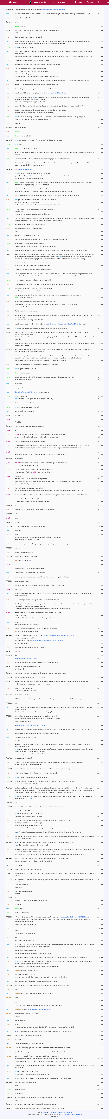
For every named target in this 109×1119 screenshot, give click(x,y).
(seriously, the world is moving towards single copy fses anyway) (35, 828)
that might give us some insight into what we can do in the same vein (37, 89)
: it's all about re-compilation (26, 148)
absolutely (18, 530)
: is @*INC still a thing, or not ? (26, 369)
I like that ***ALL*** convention (25, 933)
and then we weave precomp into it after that (29, 320)
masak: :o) (18, 887)
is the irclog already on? (22, 18)
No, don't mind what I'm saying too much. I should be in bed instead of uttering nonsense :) (43, 1078)
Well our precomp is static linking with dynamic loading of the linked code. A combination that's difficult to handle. (51, 250)
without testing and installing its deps (27, 540)
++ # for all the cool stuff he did (27, 499)
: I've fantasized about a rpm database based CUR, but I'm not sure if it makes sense (43, 1031)
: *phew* (19, 144)
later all (17, 894)
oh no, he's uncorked (21, 695)
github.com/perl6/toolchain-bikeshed (53, 10)
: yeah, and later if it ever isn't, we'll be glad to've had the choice (36, 200)
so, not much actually (22, 643)
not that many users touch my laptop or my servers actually (34, 953)
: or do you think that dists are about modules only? (32, 1074)
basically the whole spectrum (24, 552)
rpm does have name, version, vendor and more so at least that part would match (40, 1052)
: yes (17, 740)
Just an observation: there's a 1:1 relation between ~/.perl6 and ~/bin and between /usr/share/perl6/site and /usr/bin (52, 729)
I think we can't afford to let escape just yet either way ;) (34, 472)
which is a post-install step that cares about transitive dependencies (36, 85)
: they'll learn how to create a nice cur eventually (31, 845)
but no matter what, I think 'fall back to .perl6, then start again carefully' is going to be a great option (46, 304)
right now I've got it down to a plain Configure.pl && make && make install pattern (40, 673)
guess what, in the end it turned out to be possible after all (33, 288)
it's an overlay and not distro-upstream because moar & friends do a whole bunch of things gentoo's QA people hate (51, 681)
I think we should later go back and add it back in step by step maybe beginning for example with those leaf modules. (52, 80)
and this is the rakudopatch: (39, 640)
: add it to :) (33, 1009)
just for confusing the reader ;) (24, 411)
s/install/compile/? (21, 128)
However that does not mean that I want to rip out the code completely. (37, 64)
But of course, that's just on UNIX (25, 738)
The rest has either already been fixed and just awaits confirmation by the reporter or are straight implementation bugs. (52, 14)
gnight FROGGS (20, 1089)
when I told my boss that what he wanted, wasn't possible (33, 280)
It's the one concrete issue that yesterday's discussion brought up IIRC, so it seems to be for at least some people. (51, 957)
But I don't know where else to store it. (27, 624)
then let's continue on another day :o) (26, 1082)
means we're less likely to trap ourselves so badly (30, 307)
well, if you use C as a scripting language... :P (29, 1035)
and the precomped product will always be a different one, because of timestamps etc (42, 985)
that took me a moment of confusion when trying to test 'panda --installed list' (39, 585)
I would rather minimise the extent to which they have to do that (35, 852)
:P (15, 430)
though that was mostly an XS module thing (29, 178)
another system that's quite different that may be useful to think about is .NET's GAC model (44, 1059)
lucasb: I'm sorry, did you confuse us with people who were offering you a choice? (40, 110)
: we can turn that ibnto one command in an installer (33, 173)
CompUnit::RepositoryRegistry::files (26, 392)
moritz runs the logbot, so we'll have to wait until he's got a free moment (37, 30)
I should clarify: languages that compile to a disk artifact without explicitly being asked (42, 1048)
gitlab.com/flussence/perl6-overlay (26, 658)
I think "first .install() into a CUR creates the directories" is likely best (36, 365)
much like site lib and (25, 974)
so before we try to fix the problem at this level (29, 243)
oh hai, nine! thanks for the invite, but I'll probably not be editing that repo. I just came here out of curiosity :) (49, 106)
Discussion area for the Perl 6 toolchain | (40, 10)
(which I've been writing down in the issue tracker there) (32, 684)
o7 (16, 514)
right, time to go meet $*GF (23, 891)
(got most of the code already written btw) (28, 816)
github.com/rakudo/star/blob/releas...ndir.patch (58, 635)
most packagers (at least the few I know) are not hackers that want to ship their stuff (42, 858)
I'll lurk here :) (19, 422)
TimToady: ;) (19, 1039)
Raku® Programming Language (62, 1112)
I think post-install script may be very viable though (31, 189)
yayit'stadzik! (19, 415)
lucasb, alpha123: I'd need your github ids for (41, 93)
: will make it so (21, 396)
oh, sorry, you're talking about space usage (28, 823)
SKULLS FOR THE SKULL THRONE (26, 691)
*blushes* (18, 476)
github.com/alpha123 (25, 169)
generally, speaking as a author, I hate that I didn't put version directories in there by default (46, 176)
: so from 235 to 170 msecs (25, 811)
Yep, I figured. (19, 622)
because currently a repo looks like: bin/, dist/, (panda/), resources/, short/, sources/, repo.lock (45, 781)
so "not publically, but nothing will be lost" (28, 765)
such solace (19, 459)
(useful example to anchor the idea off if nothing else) (32, 754)
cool (16, 534)
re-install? (18, 123)
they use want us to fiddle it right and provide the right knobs (34, 861)
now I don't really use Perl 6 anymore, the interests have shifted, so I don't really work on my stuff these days (49, 481)
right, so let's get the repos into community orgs (30, 488)
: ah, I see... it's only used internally (27, 407)
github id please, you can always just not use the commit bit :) (34, 113)
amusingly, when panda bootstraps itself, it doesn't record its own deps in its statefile (42, 577)
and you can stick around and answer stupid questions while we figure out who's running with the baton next (49, 490)
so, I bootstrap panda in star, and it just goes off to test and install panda (38, 537)
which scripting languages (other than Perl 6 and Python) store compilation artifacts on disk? (44, 1027)
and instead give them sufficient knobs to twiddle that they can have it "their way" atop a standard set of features (50, 854)
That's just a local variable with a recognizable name (31, 403)
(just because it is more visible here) (26, 924)
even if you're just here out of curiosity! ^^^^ (28, 235)
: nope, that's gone (22, 373)
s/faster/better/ (20, 211)
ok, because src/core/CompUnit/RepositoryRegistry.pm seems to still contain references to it (44, 377)
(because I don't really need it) (24, 484)
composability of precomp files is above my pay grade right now (35, 302)
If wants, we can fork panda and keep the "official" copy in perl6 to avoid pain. (41, 463)
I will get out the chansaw (23, 388)
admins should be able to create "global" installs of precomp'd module (37, 966)
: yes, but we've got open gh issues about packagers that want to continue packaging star (45, 842)
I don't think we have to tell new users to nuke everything (33, 269)
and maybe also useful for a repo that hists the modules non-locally (36, 716)
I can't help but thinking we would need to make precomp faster (35, 209)
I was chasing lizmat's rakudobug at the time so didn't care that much (37, 600)
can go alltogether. (32, 392)
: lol (17, 522)
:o (15, 452)
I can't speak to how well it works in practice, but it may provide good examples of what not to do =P (46, 1061)
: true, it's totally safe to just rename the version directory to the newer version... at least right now (47, 195)
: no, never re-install (23, 136)
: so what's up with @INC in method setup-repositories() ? (34, 399)
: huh (18, 651)
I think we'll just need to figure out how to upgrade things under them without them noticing (44, 284)
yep (16, 655)
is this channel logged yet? (23, 758)
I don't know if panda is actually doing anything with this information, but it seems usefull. (43, 608)
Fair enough (18, 865)
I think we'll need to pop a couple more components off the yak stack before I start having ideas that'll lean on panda (52, 445)
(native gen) (18, 1100)
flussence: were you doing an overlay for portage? (30, 647)
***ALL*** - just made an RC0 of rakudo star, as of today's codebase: (52, 917)
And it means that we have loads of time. (28, 311)
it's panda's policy (20, 1020)
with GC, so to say (20, 615)
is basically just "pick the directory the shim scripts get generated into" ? (37, 733)
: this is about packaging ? (24, 47)
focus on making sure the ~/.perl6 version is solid (30, 69)
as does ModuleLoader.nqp (23, 380)
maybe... (17, 548)
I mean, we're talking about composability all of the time (32, 214)
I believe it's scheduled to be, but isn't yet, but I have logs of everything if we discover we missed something (49, 762)
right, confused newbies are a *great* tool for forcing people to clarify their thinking (41, 239)
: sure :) (19, 909)
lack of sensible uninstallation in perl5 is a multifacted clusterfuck (36, 629)
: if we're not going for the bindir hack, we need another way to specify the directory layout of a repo (47, 769)
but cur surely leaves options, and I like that (28, 869)
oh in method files (20, 384)
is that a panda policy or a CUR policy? (27, 1014)
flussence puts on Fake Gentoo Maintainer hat (29, 569)
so (31, 725)
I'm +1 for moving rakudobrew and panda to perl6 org (32, 501)
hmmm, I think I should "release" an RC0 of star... (30, 677)
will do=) (17, 1016)
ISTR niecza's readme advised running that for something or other (35, 1104)
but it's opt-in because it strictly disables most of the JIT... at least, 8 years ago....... (41, 1108)
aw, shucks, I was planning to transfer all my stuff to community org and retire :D (40, 454)
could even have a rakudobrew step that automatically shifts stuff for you (38, 205)
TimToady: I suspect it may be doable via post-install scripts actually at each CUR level (42, 820)
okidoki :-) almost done (22, 913)
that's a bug (18, 589)
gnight (17, 1085)
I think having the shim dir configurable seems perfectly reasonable (36, 773)
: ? (17, 132)
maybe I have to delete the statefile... (26, 556)
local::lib (33, 176)
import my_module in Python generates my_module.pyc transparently (37, 1056)
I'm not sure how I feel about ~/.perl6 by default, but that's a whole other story (39, 1005)
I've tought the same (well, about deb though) (29, 1044)
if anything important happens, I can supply (28, 37)
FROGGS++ (18, 931)
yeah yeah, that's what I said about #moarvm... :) (30, 426)
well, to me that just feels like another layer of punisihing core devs (36, 263)
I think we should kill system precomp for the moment (32, 60)
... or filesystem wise (21, 884)
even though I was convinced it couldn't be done (30, 291)
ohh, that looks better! (22, 581)
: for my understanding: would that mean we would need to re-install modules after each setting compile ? (50, 117)
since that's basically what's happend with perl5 (30, 102)
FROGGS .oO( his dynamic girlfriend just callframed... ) (32, 900)
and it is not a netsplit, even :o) (24, 940)
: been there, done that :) (24, 297)
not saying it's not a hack (23, 721)
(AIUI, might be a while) (22, 33)
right (16, 231)
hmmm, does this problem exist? (25, 950)
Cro (45, 1112)
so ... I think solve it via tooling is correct (27, 202)
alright (17, 1024)
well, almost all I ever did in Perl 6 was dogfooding (31, 479)
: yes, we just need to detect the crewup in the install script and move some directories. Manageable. (48, 295)
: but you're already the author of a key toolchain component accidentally (40, 434)
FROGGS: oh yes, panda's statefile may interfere (30, 573)
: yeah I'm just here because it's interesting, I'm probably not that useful (38, 140)
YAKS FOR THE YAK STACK (23, 688)
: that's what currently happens (27, 970)
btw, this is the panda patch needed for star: (44, 635)
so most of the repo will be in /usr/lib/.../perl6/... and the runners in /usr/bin (39, 807)
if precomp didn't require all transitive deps (28, 229)
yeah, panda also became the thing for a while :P (30, 441)
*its (16, 803)
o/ (15, 898)
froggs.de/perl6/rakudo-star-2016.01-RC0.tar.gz (74, 917)
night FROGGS (19, 1093)
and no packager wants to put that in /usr (28, 784)
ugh (16, 1003)
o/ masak (18, 904)
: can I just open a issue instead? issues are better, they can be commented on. (41, 328)
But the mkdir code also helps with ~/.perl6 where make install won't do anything (40, 360)
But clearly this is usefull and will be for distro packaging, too (34, 712)
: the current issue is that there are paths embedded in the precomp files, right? (41, 977)
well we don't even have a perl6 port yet (27, 666)
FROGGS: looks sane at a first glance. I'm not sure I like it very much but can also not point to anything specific (50, 699)
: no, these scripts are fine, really (26, 1071)
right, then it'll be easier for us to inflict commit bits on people (34, 510)
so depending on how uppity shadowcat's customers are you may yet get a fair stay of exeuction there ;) (48, 448)
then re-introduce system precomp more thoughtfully (31, 71)
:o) (16, 937)
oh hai (17, 518)
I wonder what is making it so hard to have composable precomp (35, 246)
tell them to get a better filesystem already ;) (29, 825)
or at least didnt (20, 669)
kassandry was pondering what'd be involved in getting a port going (36, 662)
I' (15, 1000)
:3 (15, 564)
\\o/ (16, 419)
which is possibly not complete (25, 638)
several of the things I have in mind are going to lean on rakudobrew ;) (37, 437)
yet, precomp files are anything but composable (30, 224)
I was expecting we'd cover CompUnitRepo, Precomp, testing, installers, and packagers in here (44, 544)
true (16, 989)
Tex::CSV (32, 798)
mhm (16, 703)
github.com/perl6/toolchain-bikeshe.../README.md (63, 324)
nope (16, 22)
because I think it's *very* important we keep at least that (33, 119)
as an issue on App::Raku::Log (72, 1114)
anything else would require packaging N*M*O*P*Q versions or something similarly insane (43, 191)
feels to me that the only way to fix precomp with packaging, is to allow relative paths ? (42, 159)
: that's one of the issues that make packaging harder (34, 993)
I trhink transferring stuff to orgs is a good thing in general (33, 469)
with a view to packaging (23, 74)
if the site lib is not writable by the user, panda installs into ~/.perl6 (36, 981)
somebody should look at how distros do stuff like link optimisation (36, 76)
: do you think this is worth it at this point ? (29, 813)
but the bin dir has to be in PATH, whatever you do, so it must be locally (37, 718)
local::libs (32, 974)
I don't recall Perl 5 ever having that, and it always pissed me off (35, 618)
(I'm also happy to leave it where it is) (26, 465)
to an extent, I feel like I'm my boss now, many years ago (32, 265)
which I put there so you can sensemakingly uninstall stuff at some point (38, 613)
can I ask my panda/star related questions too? (30, 526)
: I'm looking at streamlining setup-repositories (31, 777)
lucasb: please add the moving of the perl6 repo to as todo (50, 324)
